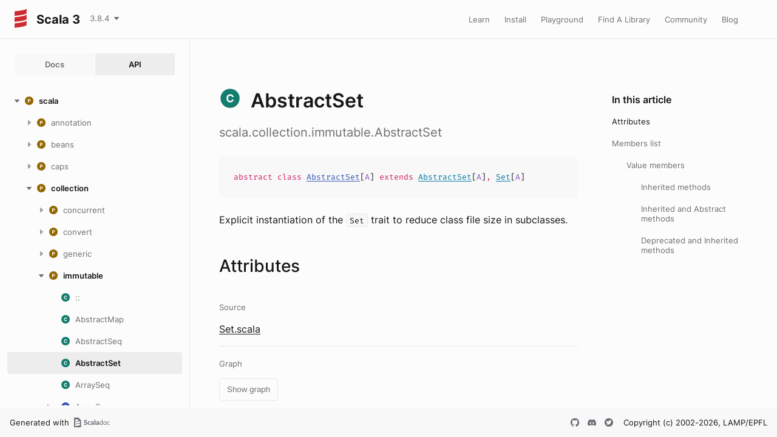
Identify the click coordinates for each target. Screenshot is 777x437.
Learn (479, 19)
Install (515, 19)
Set (503, 177)
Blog (730, 19)
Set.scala (239, 329)
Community (686, 19)
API (135, 64)
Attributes (631, 121)
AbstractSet (333, 177)
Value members (655, 165)
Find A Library (624, 19)
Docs (54, 64)
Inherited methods (676, 187)
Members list (636, 143)
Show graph (248, 389)
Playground (562, 19)
